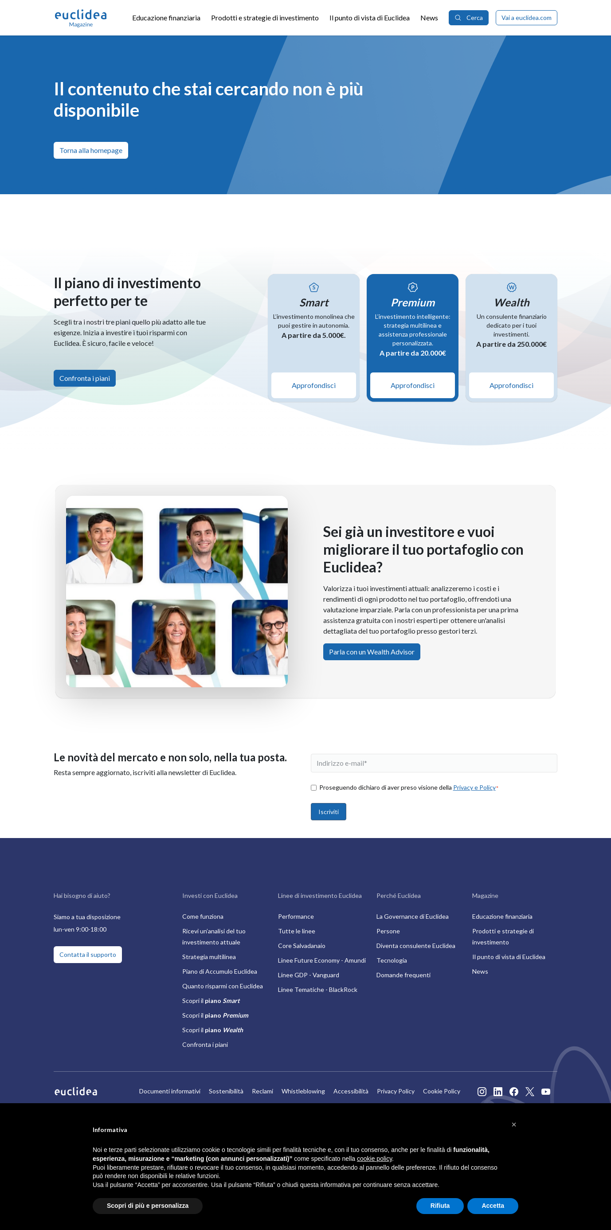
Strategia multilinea (209, 956)
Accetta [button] (493, 1205)
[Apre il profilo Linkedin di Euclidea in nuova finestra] (498, 1091)
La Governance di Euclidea (412, 916)
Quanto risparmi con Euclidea (222, 986)
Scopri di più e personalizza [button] (147, 1205)
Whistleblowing (303, 1091)
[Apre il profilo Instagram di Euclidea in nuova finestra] (482, 1091)
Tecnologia (391, 960)
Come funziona (202, 916)
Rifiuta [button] (440, 1205)
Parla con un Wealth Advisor (372, 651)
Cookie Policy (441, 1091)
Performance (296, 916)
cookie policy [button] (374, 1158)
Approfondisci (314, 385)
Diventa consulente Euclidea (415, 945)
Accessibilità (350, 1091)
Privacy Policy (396, 1091)
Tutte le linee (296, 931)
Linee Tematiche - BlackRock (317, 989)
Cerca (468, 17)
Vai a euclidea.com (526, 17)
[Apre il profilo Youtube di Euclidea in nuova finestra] (545, 1091)
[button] (514, 1124)
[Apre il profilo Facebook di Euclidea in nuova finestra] (513, 1091)
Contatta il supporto (87, 954)
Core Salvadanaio (301, 945)
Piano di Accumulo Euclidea (219, 971)
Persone (388, 931)
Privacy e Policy (474, 787)
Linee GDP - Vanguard (308, 975)
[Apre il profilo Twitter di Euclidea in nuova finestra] (529, 1091)
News (429, 17)
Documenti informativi (169, 1091)
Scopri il (210, 1000)
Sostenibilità (226, 1091)
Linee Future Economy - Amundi (322, 960)
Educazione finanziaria (166, 17)
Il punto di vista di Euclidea (369, 17)
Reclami (262, 1091)
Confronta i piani (84, 378)
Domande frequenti (403, 975)
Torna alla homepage (90, 150)
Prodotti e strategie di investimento (265, 17)
